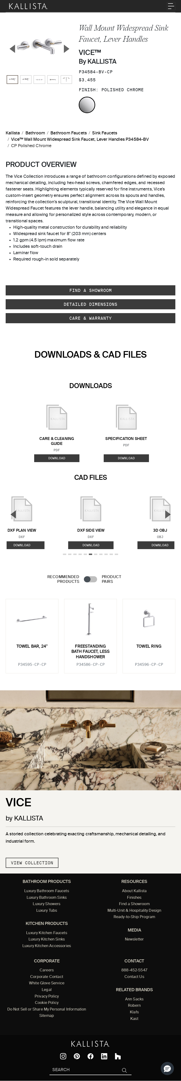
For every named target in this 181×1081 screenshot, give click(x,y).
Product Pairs (111, 579)
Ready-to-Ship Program (134, 917)
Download (56, 458)
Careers (47, 970)
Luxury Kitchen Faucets (46, 933)
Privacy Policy (47, 996)
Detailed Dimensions (90, 304)
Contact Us (134, 977)
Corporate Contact (46, 977)
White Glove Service (46, 983)
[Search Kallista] (83, 1070)
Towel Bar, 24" (32, 647)
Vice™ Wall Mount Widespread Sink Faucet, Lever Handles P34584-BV (80, 139)
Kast (134, 1019)
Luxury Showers (46, 904)
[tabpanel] (90, 633)
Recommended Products (63, 579)
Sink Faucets (104, 133)
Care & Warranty (90, 318)
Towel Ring (148, 647)
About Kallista (134, 891)
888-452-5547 (134, 970)
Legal (47, 990)
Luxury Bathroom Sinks (47, 898)
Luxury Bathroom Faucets (46, 891)
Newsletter (134, 939)
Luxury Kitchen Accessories (46, 946)
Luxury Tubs (46, 911)
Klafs (134, 1012)
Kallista (13, 133)
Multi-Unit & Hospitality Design (134, 911)
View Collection (32, 862)
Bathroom (35, 133)
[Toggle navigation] (171, 6)
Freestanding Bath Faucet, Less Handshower (90, 652)
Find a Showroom (90, 290)
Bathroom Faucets (68, 133)
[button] (167, 1068)
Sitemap (46, 1016)
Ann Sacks (134, 999)
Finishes (134, 898)
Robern (134, 1006)
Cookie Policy (46, 1003)
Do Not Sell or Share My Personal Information (46, 1009)
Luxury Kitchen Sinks (47, 939)
